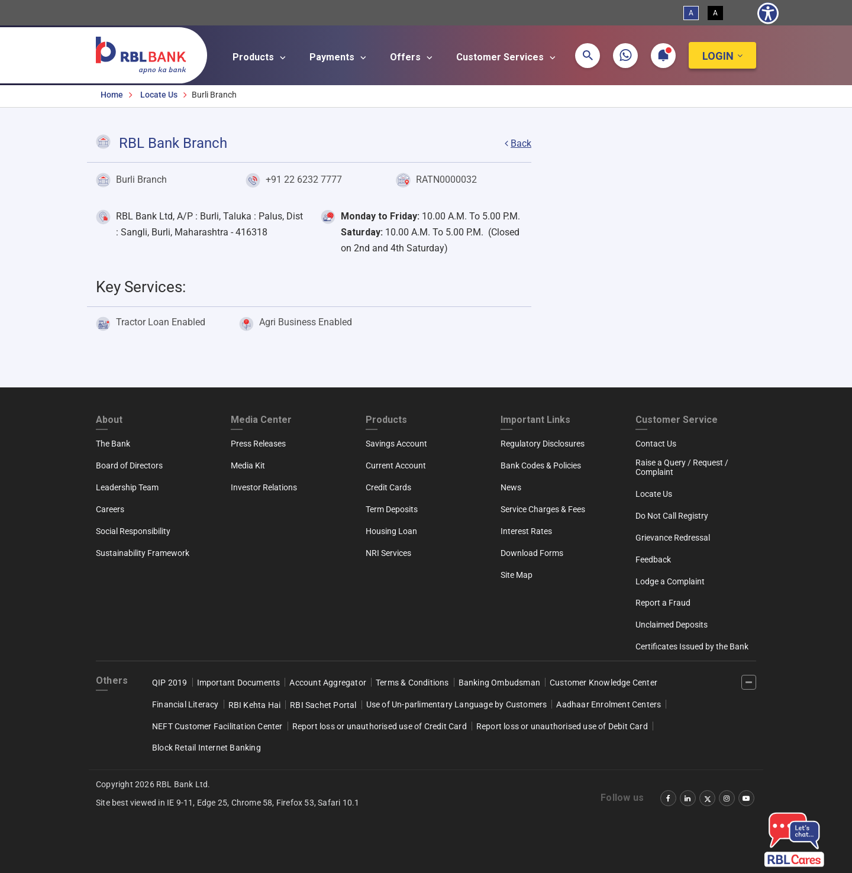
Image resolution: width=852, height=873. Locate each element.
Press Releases (258, 443)
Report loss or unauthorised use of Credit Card (379, 726)
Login (718, 56)
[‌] (748, 682)
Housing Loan (391, 531)
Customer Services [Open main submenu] (507, 57)
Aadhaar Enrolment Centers (608, 704)
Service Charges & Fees (543, 509)
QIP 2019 (170, 682)
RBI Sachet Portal (323, 705)
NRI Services (388, 553)
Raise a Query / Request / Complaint (681, 467)
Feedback (653, 559)
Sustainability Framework (142, 553)
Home (112, 94)
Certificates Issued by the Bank (691, 646)
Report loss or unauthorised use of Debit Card (562, 726)
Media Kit (248, 465)
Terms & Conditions (412, 682)
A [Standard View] (691, 13)
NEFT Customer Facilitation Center (217, 726)
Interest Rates (526, 531)
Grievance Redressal (672, 537)
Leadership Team (127, 487)
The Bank (113, 443)
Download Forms (532, 553)
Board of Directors (129, 465)
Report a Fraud (662, 602)
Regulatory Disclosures (543, 443)
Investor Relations (264, 487)
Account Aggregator (327, 682)
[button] (587, 55)
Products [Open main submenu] (261, 57)
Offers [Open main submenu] (413, 57)
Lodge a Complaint (670, 581)
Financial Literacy (185, 704)
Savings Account (396, 443)
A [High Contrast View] (715, 13)
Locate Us (159, 94)
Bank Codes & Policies (541, 465)
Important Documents (238, 682)
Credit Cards (388, 487)
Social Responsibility (133, 531)
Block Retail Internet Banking (206, 747)
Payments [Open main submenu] (339, 57)
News (511, 487)
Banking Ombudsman (499, 682)
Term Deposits (392, 509)
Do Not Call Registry (671, 515)
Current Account (396, 465)
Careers (110, 509)
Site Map (516, 575)
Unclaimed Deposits (671, 624)
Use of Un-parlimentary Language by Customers (456, 704)
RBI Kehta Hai (254, 705)
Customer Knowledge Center (603, 682)
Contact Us (655, 443)
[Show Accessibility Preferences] (768, 13)
